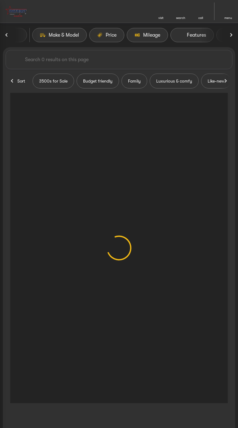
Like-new (216, 81)
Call (200, 18)
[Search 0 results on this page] (119, 59)
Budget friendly (97, 81)
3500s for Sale (53, 81)
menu (228, 18)
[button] (161, 11)
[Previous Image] (7, 35)
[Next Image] (231, 35)
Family (134, 81)
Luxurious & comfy (174, 81)
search (180, 18)
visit (161, 18)
